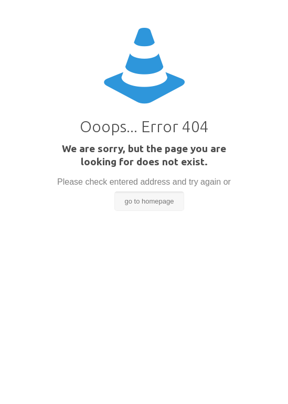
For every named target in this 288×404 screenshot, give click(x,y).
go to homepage (149, 201)
